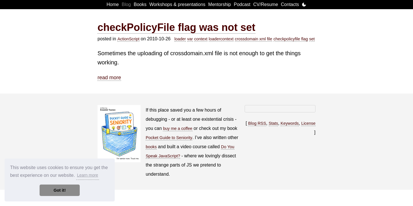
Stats (273, 123)
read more (109, 77)
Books (140, 4)
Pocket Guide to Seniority (169, 137)
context (200, 39)
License (308, 123)
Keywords (289, 123)
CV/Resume (265, 4)
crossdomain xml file (253, 39)
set (312, 39)
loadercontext (221, 39)
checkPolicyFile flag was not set (176, 27)
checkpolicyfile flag (291, 39)
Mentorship (219, 4)
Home (113, 4)
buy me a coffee (177, 128)
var (190, 39)
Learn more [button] (87, 175)
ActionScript (128, 39)
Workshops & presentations (177, 4)
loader (180, 39)
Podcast (242, 4)
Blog (126, 4)
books (151, 146)
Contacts (290, 4)
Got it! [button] (60, 190)
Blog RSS (257, 123)
